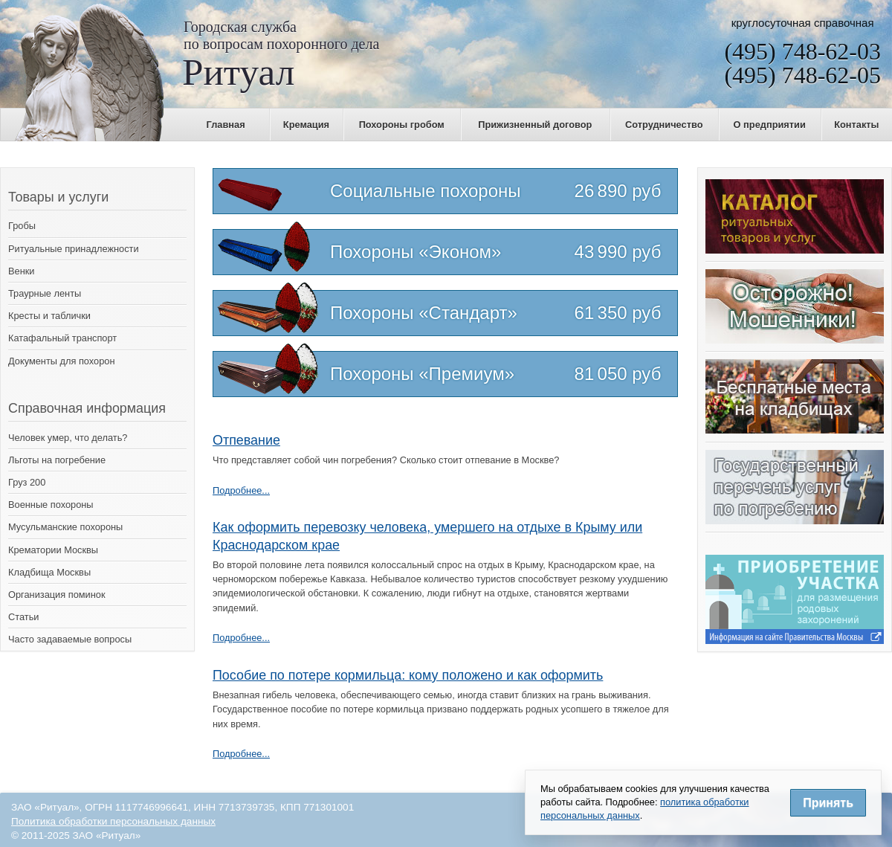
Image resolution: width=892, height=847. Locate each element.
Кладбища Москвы (49, 572)
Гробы (22, 225)
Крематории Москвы (53, 549)
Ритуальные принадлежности (73, 248)
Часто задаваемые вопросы (70, 639)
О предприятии (770, 124)
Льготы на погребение (57, 460)
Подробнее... (241, 490)
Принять (828, 802)
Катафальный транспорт (62, 338)
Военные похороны (51, 504)
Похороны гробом (402, 124)
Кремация (306, 124)
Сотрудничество (663, 124)
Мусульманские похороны (65, 526)
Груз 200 (26, 482)
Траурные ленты (44, 293)
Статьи (23, 616)
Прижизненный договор (535, 124)
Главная (226, 124)
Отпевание (246, 440)
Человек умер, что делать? (67, 437)
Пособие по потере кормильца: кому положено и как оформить (408, 675)
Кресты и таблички (49, 315)
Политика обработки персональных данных (113, 821)
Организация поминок (57, 594)
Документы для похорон (61, 361)
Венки (21, 271)
